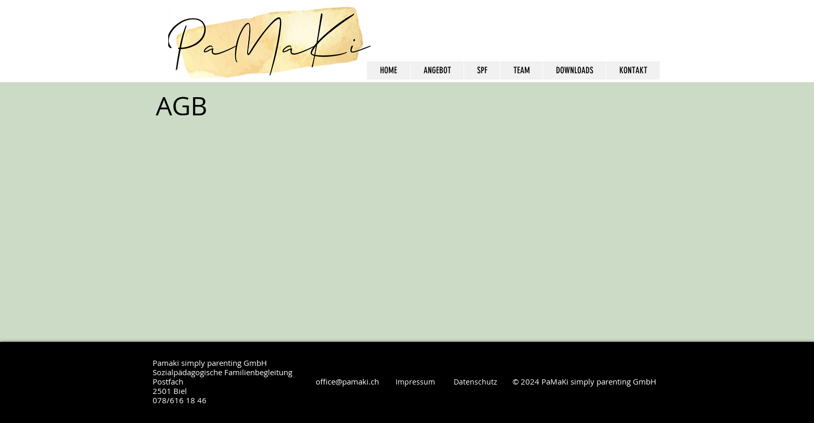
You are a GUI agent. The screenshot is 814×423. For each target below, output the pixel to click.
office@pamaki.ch (347, 381)
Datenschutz (475, 382)
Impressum (415, 382)
